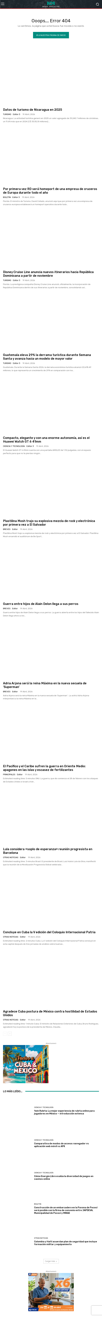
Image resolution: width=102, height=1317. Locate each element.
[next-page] (10, 1034)
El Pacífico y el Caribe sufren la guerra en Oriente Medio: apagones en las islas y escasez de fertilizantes (44, 768)
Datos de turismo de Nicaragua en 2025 (32, 109)
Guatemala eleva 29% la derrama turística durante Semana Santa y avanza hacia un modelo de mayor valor (47, 356)
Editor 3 (16, 114)
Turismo (7, 114)
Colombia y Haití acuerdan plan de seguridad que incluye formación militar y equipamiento (65, 1243)
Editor (15, 529)
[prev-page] (5, 1034)
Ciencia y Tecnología (14, 446)
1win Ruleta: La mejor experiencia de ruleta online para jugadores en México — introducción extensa (64, 1112)
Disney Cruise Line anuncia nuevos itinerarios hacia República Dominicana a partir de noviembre (48, 273)
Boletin (7, 197)
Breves (6, 529)
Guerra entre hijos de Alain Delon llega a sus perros (40, 604)
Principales (9, 774)
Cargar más (51, 1261)
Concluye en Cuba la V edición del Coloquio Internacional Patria (49, 932)
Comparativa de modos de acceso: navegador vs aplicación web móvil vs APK (61, 1145)
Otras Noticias (10, 857)
